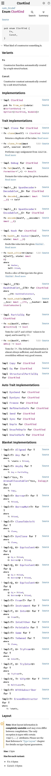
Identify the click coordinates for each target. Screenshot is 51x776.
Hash (14, 230)
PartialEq (17, 314)
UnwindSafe (17, 434)
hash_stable (15, 298)
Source (5, 19)
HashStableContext (24, 294)
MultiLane (16, 685)
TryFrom (25, 649)
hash (10, 235)
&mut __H (18, 239)
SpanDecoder (26, 187)
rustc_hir (6, 8)
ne (9, 340)
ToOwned (20, 638)
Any (17, 455)
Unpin (13, 424)
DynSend (15, 392)
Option (8, 111)
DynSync (15, 397)
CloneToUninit (25, 521)
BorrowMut (22, 506)
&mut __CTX (20, 302)
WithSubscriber (25, 689)
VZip (23, 678)
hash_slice (14, 252)
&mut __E (9, 221)
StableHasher (12, 305)
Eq (11, 368)
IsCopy (42, 480)
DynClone (21, 536)
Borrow (19, 495)
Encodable (10, 212)
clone (11, 133)
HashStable (10, 287)
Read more (43, 138)
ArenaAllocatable (15, 480)
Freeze (14, 402)
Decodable (10, 191)
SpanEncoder (26, 209)
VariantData (12, 108)
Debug (14, 163)
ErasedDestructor (26, 698)
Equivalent (27, 547)
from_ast (18, 105)
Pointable (22, 627)
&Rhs (6, 343)
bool (25, 326)
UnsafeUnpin (18, 429)
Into (23, 611)
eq (9, 323)
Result (32, 171)
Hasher (25, 235)
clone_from (14, 143)
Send (13, 413)
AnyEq (19, 466)
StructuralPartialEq (24, 373)
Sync (13, 418)
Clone (14, 128)
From (18, 600)
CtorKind (23, 3)
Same (18, 632)
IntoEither (22, 622)
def (13, 8)
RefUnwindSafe (19, 408)
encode (12, 218)
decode (12, 196)
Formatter (10, 171)
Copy (13, 363)
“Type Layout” (29, 741)
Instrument (22, 605)
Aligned (20, 449)
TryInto (25, 664)
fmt (10, 168)
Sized (17, 268)
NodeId (32, 111)
